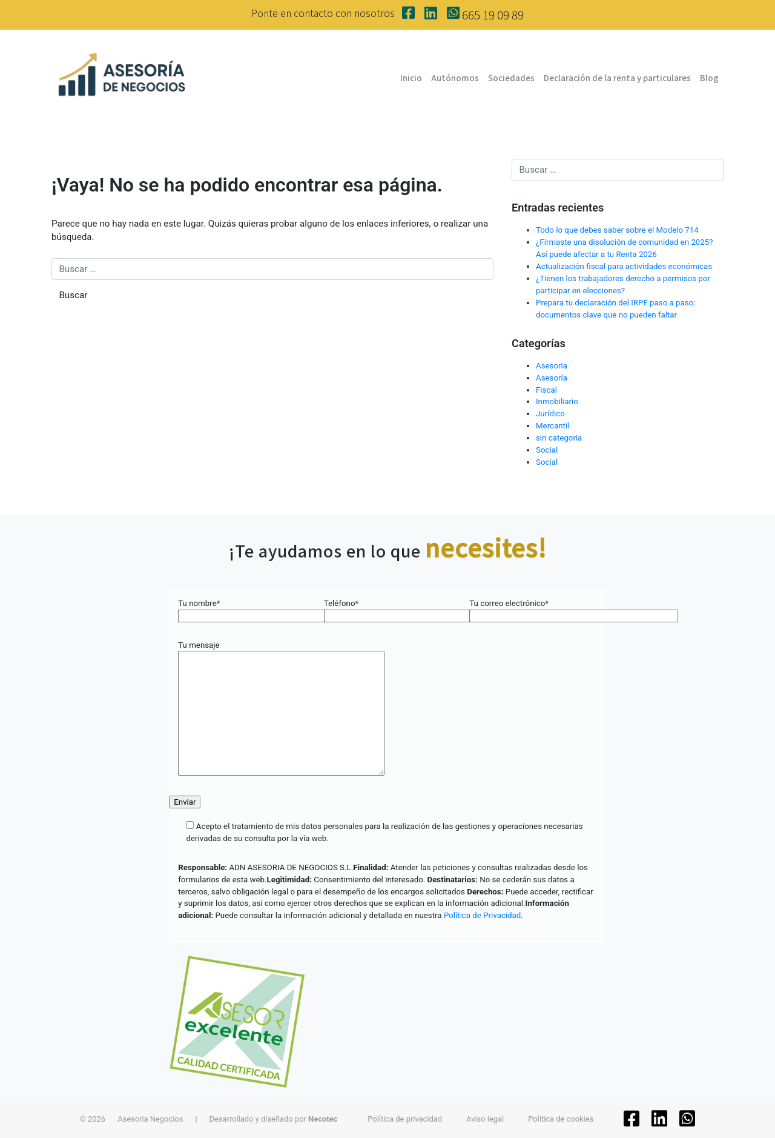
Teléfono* (388, 610)
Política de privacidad (405, 1118)
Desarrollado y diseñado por (273, 1118)
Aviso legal (485, 1118)
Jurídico (550, 413)
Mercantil (552, 425)
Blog (709, 78)
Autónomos (455, 78)
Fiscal (546, 389)
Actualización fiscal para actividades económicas (624, 266)
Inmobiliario (557, 401)
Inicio (411, 78)
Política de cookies (560, 1118)
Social (547, 449)
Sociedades (511, 78)
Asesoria (551, 365)
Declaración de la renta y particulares (617, 78)
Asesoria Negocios (150, 1118)
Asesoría (551, 377)
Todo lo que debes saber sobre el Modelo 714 (617, 230)
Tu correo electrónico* (533, 610)
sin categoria (559, 437)
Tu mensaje (281, 709)
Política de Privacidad (482, 915)
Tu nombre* (242, 610)
